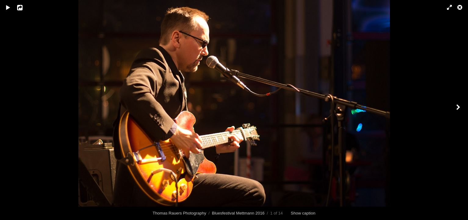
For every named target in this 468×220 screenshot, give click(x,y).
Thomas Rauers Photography (179, 213)
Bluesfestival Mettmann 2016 (238, 213)
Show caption (303, 213)
